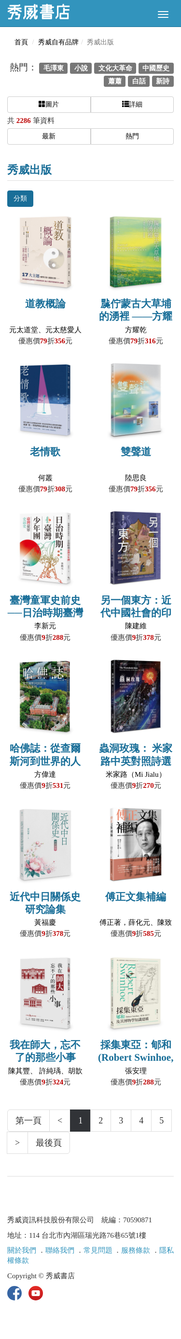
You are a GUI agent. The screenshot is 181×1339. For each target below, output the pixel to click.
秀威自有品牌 (58, 42)
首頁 (21, 42)
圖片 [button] (49, 104)
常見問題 (98, 1250)
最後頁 (49, 1143)
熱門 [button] (132, 136)
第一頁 (28, 1120)
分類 (20, 198)
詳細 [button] (132, 104)
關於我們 (21, 1250)
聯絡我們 (59, 1250)
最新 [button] (49, 136)
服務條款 (135, 1250)
